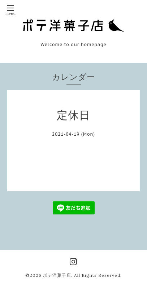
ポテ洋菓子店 (57, 275)
